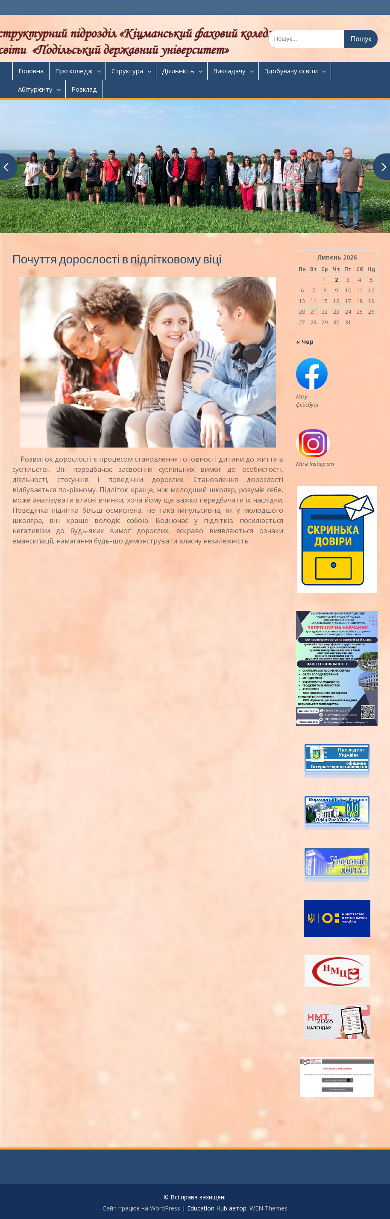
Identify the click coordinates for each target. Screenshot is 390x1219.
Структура (127, 70)
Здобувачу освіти (291, 70)
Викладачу (229, 70)
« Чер (305, 342)
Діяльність (178, 70)
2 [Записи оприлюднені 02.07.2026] (336, 279)
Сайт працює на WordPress (141, 1208)
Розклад (84, 89)
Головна (31, 70)
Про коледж (74, 70)
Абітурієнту (35, 89)
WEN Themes (268, 1208)
